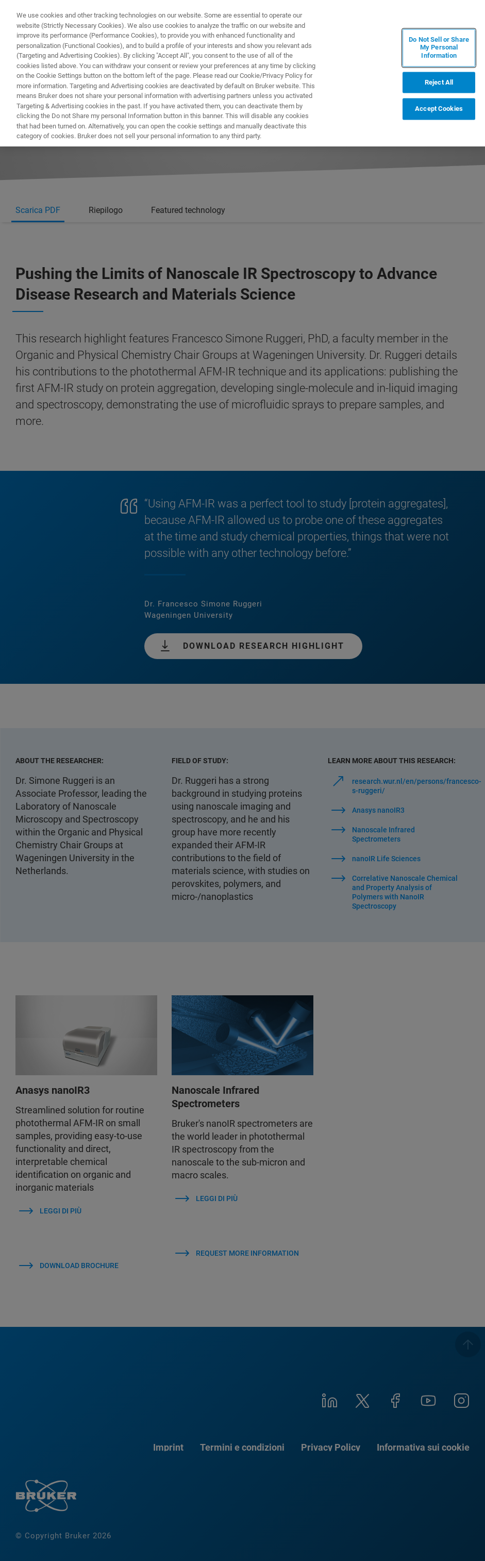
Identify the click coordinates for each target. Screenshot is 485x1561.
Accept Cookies (439, 109)
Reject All (439, 82)
